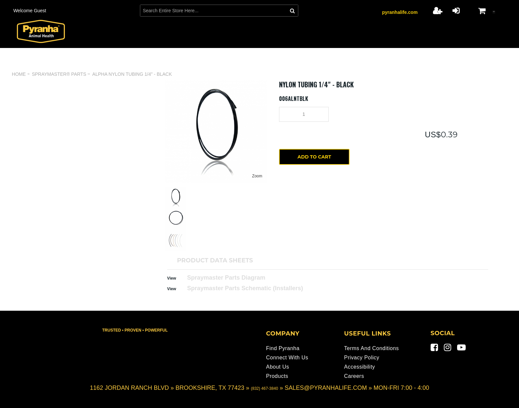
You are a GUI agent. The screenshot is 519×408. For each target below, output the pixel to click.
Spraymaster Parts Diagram (226, 277)
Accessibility (359, 367)
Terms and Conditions (371, 348)
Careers (354, 376)
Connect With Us (287, 357)
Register (437, 10)
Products (277, 376)
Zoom (257, 176)
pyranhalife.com (399, 12)
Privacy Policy (361, 357)
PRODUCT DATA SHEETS (215, 260)
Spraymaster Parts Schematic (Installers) (245, 288)
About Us (277, 367)
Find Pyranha (283, 348)
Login (456, 10)
